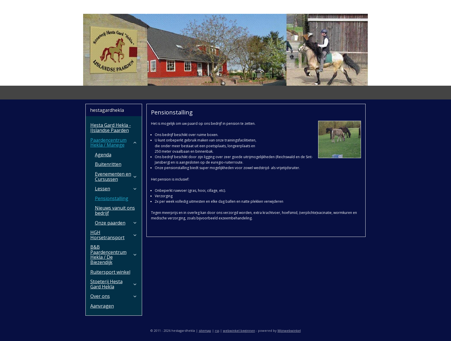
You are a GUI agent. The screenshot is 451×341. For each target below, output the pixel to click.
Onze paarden (116, 223)
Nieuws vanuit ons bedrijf (115, 210)
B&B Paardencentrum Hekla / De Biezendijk (113, 254)
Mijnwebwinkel (289, 330)
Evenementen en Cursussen (116, 176)
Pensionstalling (111, 198)
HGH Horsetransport (113, 235)
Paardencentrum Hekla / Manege (113, 142)
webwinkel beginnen (239, 330)
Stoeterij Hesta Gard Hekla (113, 284)
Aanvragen (102, 306)
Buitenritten (108, 164)
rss (217, 330)
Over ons (113, 296)
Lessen (116, 188)
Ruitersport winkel (110, 272)
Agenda (103, 155)
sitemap (205, 330)
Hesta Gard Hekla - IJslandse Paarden (110, 127)
